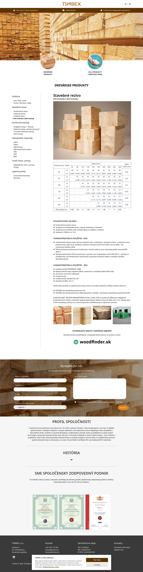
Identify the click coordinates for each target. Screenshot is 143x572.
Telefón (18, 385)
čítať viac (119, 402)
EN (130, 4)
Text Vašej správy (82, 376)
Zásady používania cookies (51, 567)
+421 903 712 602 (51, 547)
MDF (15, 156)
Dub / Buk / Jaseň (20, 101)
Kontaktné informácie (122, 547)
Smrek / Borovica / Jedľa (22, 103)
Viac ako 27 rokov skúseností (25, 10)
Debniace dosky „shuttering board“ (27, 129)
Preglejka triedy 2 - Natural (23, 127)
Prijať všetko (97, 560)
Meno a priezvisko (22, 376)
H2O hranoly (18, 134)
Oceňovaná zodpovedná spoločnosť (115, 10)
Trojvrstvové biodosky (22, 176)
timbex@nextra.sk (52, 550)
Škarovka (17, 178)
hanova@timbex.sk (52, 552)
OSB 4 (16, 145)
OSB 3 (16, 142)
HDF (15, 154)
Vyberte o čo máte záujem (25, 403)
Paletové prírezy (19, 114)
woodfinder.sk (81, 335)
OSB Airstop (18, 147)
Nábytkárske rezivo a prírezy (24, 165)
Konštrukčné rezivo (21, 111)
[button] (140, 36)
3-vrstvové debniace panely (24, 131)
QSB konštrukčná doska (22, 149)
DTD (15, 152)
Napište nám (119, 550)
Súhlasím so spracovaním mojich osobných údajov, (101, 402)
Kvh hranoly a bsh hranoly (23, 118)
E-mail (18, 394)
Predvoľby (97, 565)
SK (125, 4)
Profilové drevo (19, 116)
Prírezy (16, 167)
